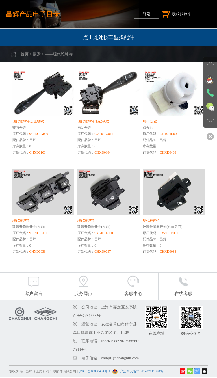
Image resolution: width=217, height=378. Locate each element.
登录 (147, 14)
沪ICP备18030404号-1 (94, 372)
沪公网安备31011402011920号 (141, 372)
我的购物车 (177, 14)
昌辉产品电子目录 (33, 14)
